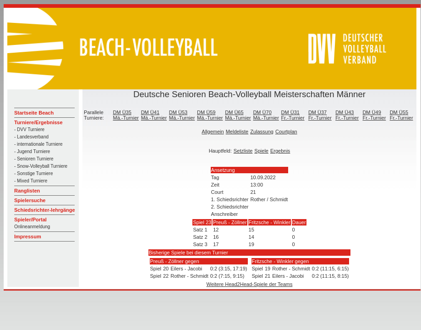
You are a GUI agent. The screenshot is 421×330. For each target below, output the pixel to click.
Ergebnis (280, 151)
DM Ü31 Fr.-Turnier (293, 115)
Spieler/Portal (30, 219)
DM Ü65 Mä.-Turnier (238, 115)
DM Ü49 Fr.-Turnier (374, 115)
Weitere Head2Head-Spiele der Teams (250, 284)
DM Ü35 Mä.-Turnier (125, 115)
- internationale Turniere (38, 144)
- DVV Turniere (29, 129)
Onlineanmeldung (32, 226)
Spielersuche (29, 200)
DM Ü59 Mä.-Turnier (210, 115)
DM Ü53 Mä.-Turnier (182, 115)
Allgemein (213, 131)
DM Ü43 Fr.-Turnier (347, 115)
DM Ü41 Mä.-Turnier (154, 115)
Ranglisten (27, 190)
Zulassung (261, 131)
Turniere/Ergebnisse (38, 122)
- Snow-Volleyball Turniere (40, 166)
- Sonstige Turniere (33, 173)
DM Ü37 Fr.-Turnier (320, 115)
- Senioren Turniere (34, 158)
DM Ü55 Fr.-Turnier (401, 115)
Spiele (261, 151)
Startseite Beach (34, 113)
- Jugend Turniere (32, 151)
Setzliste (243, 151)
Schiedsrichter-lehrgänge (44, 210)
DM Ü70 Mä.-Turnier (266, 115)
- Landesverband (31, 136)
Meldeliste (237, 131)
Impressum (27, 236)
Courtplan (286, 131)
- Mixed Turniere (30, 180)
